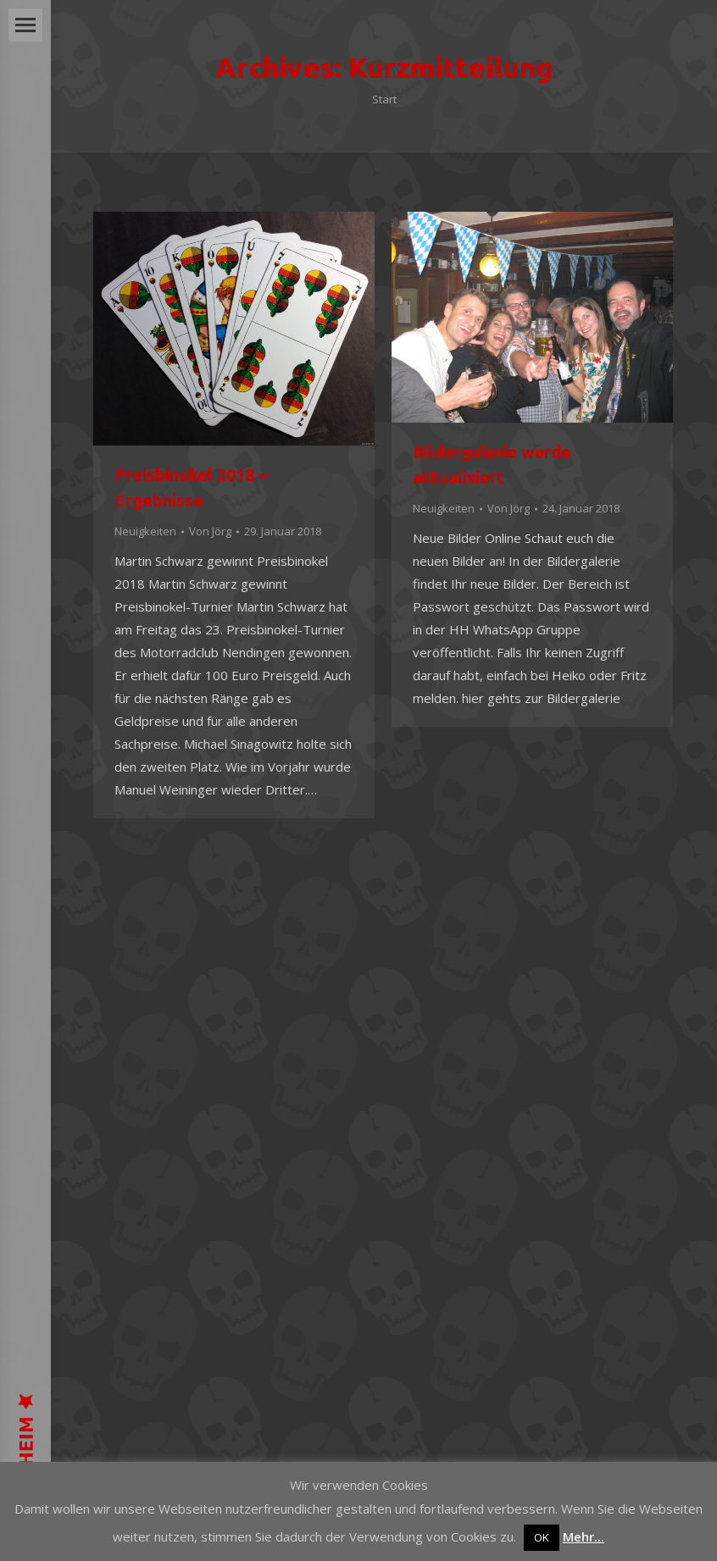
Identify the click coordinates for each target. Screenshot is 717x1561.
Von (210, 531)
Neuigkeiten (145, 531)
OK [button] (541, 1537)
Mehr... (583, 1536)
